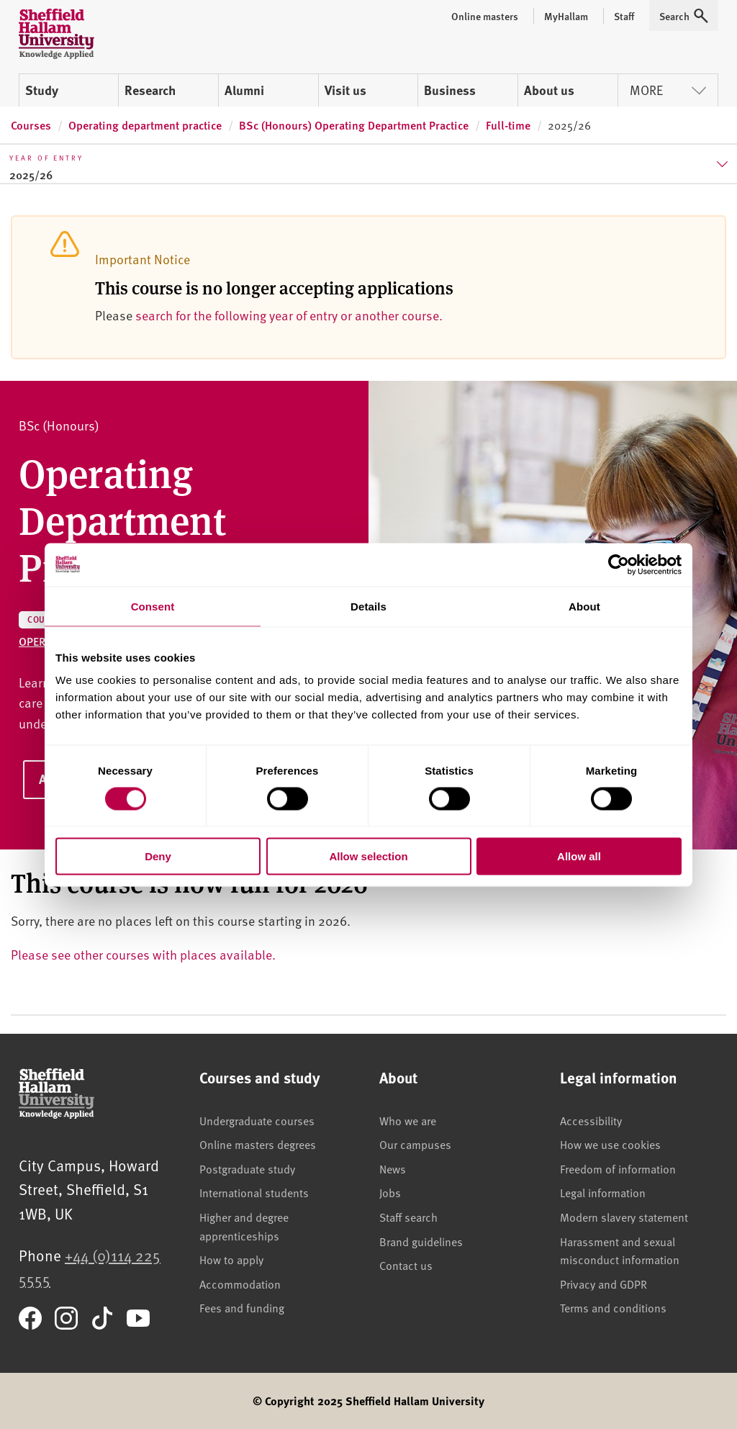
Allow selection (368, 856)
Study (41, 90)
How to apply (231, 1259)
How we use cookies (610, 1144)
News (392, 1168)
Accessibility (591, 1120)
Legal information (603, 1192)
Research (150, 90)
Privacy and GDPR (603, 1283)
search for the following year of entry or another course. (289, 315)
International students (254, 1192)
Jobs (390, 1192)
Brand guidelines (421, 1241)
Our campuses (415, 1144)
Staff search (408, 1217)
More (668, 90)
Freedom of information (618, 1168)
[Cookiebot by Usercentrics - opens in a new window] (619, 564)
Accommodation (240, 1283)
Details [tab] (368, 606)
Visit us (345, 90)
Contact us (406, 1265)
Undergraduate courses (257, 1120)
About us (549, 90)
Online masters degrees (257, 1144)
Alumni (244, 90)
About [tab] (584, 606)
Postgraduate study (247, 1168)
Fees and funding (241, 1307)
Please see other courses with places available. (143, 954)
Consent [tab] (153, 606)
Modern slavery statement (624, 1217)
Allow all (579, 856)
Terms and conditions (613, 1307)
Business (450, 90)
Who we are (407, 1120)
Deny (158, 856)
